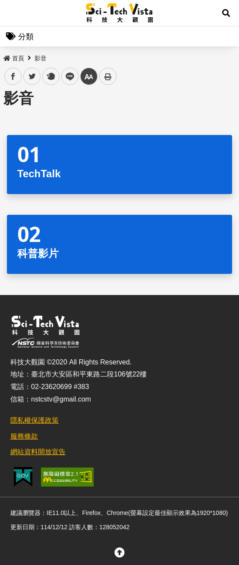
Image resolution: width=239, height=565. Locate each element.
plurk (50, 76)
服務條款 (24, 436)
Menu (13, 13)
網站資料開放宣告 (38, 451)
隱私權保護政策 (34, 420)
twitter (32, 76)
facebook (13, 76)
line (67, 76)
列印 (107, 76)
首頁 (13, 58)
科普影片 (38, 253)
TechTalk (38, 173)
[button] (226, 13)
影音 (41, 58)
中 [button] (88, 76)
